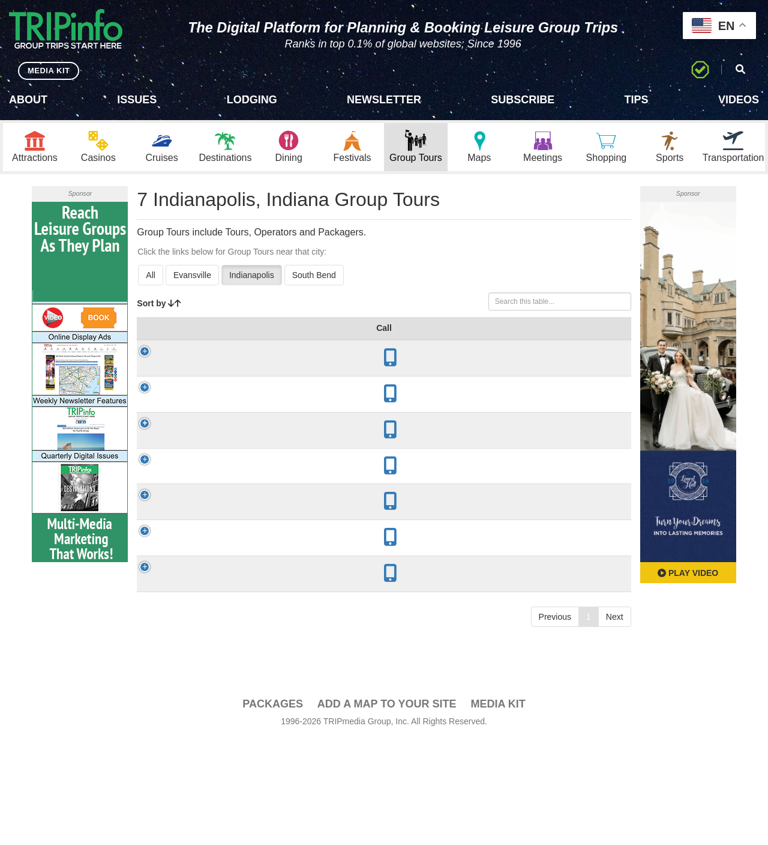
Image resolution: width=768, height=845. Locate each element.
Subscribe (522, 100)
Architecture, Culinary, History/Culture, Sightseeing (389, 480)
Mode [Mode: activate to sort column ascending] (457, 340)
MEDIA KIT (49, 70)
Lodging (252, 100)
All (150, 275)
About (28, 100)
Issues (137, 100)
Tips (637, 100)
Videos (738, 100)
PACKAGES (272, 822)
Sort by (159, 303)
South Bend (314, 275)
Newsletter (384, 100)
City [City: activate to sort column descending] (246, 340)
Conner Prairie (202, 381)
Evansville (192, 275)
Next (614, 761)
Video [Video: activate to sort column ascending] (558, 340)
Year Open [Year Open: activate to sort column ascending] (308, 334)
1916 (307, 480)
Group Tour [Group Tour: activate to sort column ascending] (187, 334)
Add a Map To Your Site (387, 822)
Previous (555, 761)
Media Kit (497, 822)
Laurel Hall (196, 480)
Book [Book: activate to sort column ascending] (602, 340)
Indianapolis (251, 275)
